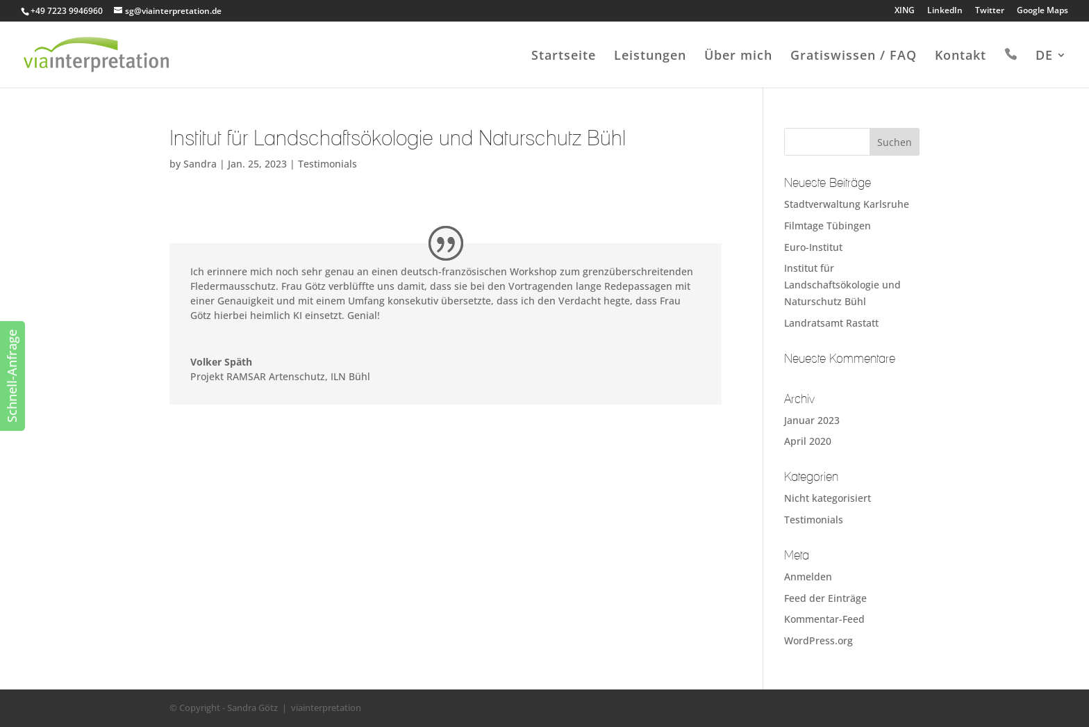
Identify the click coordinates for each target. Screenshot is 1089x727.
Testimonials (327, 163)
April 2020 (807, 441)
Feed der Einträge (825, 598)
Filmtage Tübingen (827, 225)
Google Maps (1042, 11)
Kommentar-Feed (824, 619)
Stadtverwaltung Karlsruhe (846, 204)
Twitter (989, 11)
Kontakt (960, 56)
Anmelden (808, 576)
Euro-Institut (813, 247)
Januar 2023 (812, 420)
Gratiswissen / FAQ (853, 56)
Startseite (563, 56)
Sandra (200, 163)
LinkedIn (945, 11)
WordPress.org (818, 640)
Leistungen (650, 56)
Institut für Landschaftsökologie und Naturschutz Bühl (842, 284)
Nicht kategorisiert (827, 498)
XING (905, 11)
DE (1044, 56)
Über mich (738, 56)
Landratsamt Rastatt (831, 322)
